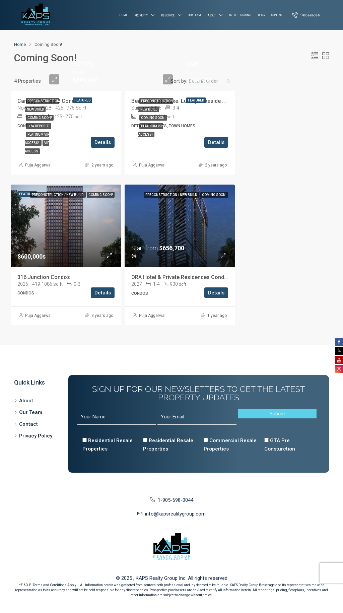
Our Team (194, 15)
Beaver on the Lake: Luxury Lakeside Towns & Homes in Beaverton (213, 101)
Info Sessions (240, 15)
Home (123, 15)
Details (102, 142)
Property (141, 15)
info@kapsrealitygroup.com (175, 514)
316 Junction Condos (43, 277)
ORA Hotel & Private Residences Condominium (188, 277)
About (212, 15)
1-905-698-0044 (306, 15)
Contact (277, 15)
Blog (261, 15)
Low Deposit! (38, 126)
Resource (168, 15)
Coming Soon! (39, 118)
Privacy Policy (35, 436)
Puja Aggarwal (38, 165)
